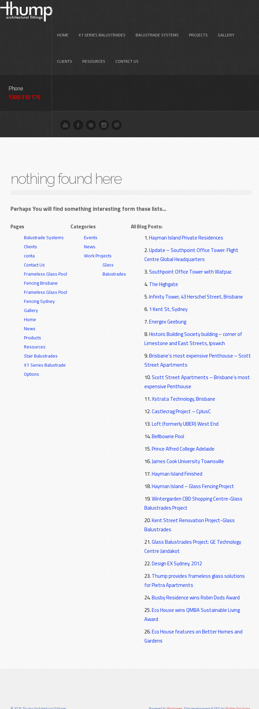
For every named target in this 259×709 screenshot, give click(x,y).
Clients (64, 39)
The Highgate (163, 262)
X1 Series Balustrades (102, 13)
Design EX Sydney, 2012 (177, 541)
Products (32, 315)
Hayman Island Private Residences (186, 216)
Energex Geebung (167, 300)
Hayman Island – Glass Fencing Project (193, 464)
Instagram (105, 105)
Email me (118, 105)
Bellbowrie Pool (168, 414)
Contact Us (127, 39)
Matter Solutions (237, 686)
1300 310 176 (24, 75)
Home (62, 13)
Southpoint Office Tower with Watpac (190, 250)
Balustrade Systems (157, 13)
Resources (93, 39)
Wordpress (174, 686)
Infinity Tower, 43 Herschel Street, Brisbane (196, 275)
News (29, 306)
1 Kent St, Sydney (168, 287)
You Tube (67, 105)
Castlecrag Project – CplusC (181, 389)
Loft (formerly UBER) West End (185, 402)
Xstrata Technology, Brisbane (183, 377)
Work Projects (98, 233)
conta (29, 233)
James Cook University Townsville (188, 439)
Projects (198, 13)
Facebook (80, 105)
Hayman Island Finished (177, 452)
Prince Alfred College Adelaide (183, 427)
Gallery (226, 13)
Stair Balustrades (41, 334)
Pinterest (92, 105)
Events (90, 215)
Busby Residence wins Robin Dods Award (196, 575)
